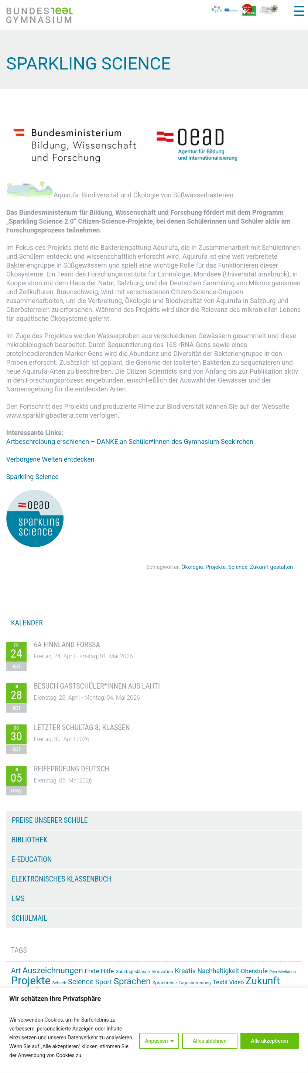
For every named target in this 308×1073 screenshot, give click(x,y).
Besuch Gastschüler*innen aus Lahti (97, 686)
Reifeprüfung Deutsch (71, 768)
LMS (18, 898)
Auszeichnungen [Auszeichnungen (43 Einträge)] (53, 970)
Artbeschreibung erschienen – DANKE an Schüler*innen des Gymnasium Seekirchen (130, 441)
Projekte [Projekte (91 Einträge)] (31, 980)
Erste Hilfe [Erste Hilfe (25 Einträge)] (99, 971)
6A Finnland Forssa (67, 644)
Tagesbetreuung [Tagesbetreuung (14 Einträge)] (194, 982)
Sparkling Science (32, 477)
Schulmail (29, 918)
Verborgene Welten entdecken (50, 459)
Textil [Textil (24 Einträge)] (219, 982)
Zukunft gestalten (271, 567)
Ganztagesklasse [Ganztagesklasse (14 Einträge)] (133, 971)
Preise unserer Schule (50, 820)
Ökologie (192, 567)
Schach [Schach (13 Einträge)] (59, 982)
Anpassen (156, 1041)
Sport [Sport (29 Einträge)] (103, 982)
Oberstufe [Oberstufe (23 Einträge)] (254, 971)
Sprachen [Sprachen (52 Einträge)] (132, 981)
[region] (154, 1030)
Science (237, 567)
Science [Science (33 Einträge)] (81, 982)
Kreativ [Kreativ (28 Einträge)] (185, 971)
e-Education (32, 859)
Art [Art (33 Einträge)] (16, 971)
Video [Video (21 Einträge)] (236, 982)
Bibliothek (30, 839)
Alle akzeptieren (269, 1041)
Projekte (215, 567)
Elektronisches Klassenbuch (62, 879)
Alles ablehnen (210, 1041)
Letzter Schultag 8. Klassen (82, 727)
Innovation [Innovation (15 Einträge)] (162, 971)
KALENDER (27, 622)
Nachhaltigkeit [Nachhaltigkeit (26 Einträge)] (218, 971)
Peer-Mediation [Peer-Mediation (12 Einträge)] (282, 972)
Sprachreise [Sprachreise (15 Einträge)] (165, 982)
